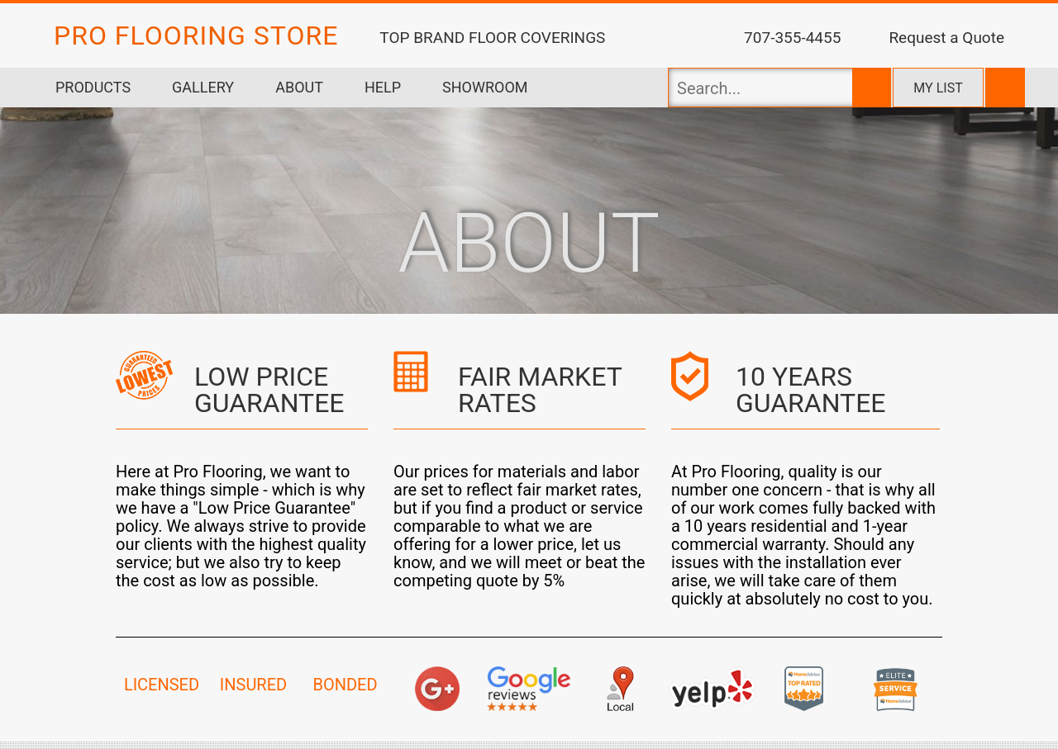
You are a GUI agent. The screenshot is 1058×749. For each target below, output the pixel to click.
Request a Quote (946, 37)
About (299, 87)
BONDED (344, 684)
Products (93, 87)
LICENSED (161, 684)
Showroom (484, 87)
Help (383, 87)
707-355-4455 (792, 37)
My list (937, 88)
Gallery (203, 87)
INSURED (253, 684)
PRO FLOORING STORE (196, 35)
